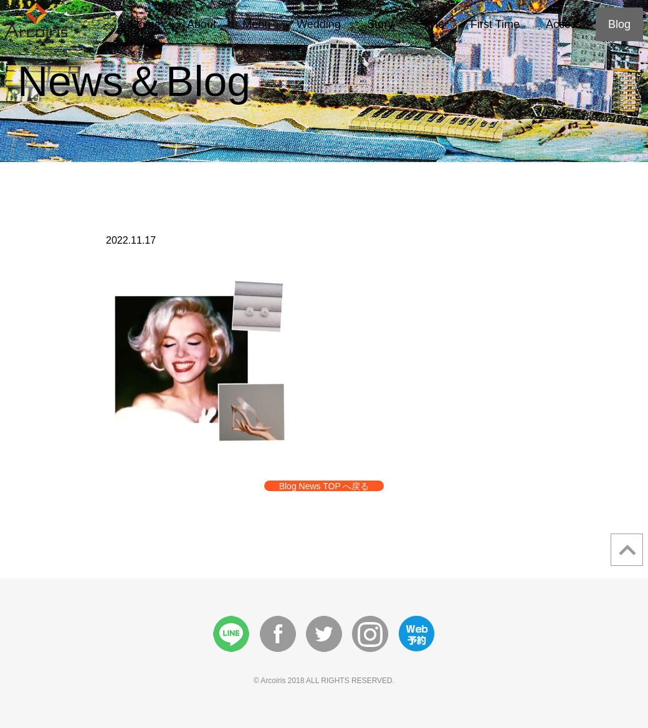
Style (431, 24)
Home (146, 24)
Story (380, 24)
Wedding (319, 24)
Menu (256, 24)
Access (564, 24)
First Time (495, 24)
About (201, 24)
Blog (619, 24)
